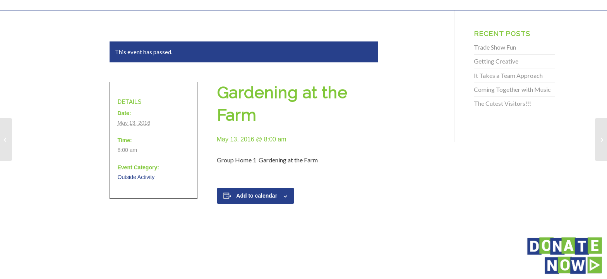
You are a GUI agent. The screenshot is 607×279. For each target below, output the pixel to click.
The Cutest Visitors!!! (502, 103)
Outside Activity (136, 177)
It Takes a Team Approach (508, 75)
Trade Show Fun (495, 47)
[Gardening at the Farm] (6, 139)
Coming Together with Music (512, 89)
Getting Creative (496, 61)
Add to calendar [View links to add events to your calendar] (256, 196)
